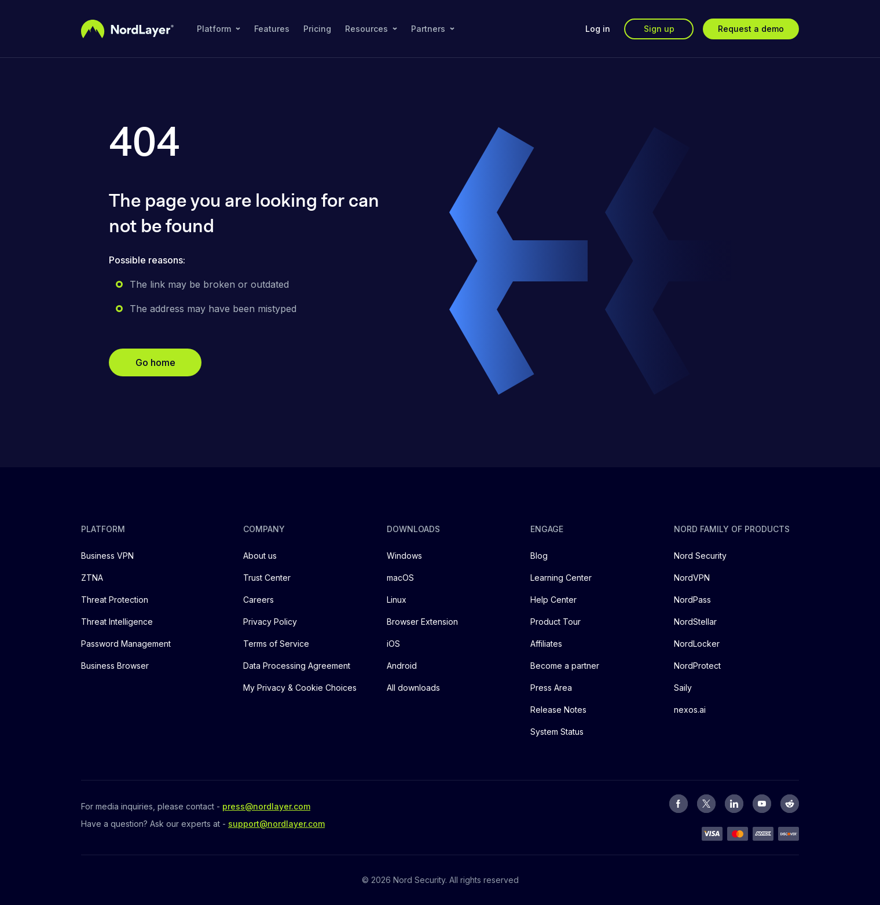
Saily (683, 688)
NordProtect (697, 665)
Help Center (553, 599)
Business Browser (115, 665)
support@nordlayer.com (276, 824)
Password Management (126, 643)
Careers (258, 599)
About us (260, 555)
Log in (597, 29)
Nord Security (700, 555)
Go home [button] (155, 362)
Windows (404, 555)
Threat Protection (114, 599)
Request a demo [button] (751, 29)
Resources (371, 29)
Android (402, 665)
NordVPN (692, 577)
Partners (432, 29)
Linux (396, 599)
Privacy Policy (270, 621)
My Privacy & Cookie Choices (300, 688)
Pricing (317, 29)
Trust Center (267, 577)
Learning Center (561, 577)
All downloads (413, 688)
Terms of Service (276, 643)
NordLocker (697, 643)
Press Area (551, 688)
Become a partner (564, 665)
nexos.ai (690, 710)
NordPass (692, 599)
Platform (218, 29)
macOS (400, 577)
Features (271, 29)
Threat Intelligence (117, 621)
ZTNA (92, 577)
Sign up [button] (659, 29)
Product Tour (555, 621)
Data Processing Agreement (296, 665)
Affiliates (546, 643)
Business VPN (107, 555)
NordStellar (695, 621)
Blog (539, 555)
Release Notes (558, 710)
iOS (393, 643)
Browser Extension (422, 621)
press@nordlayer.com (266, 806)
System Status (557, 732)
